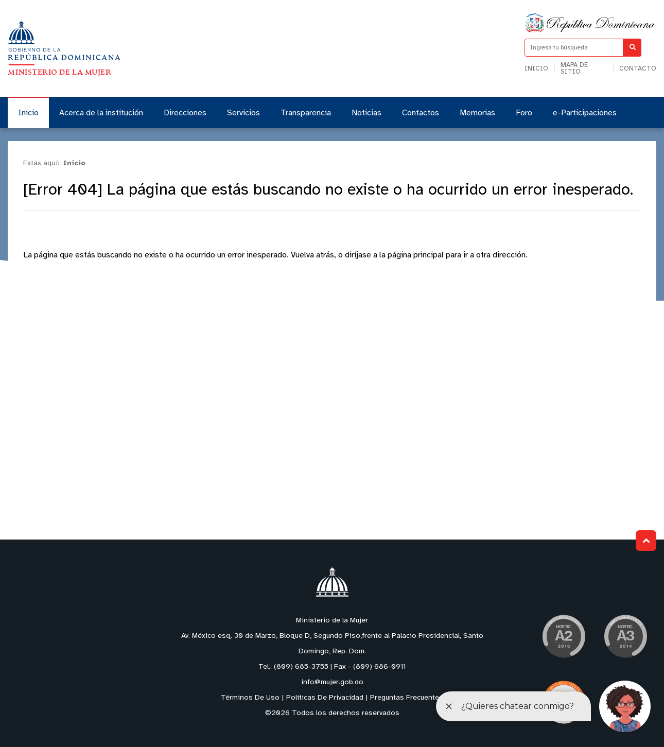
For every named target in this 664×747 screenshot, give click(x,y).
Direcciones (185, 113)
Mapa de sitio (574, 68)
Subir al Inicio (646, 540)
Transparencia (306, 113)
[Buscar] (632, 48)
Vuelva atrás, (313, 255)
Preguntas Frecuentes (406, 698)
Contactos (420, 113)
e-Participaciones (585, 113)
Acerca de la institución (101, 113)
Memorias (477, 113)
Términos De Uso (250, 698)
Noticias (366, 113)
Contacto (637, 68)
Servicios (243, 113)
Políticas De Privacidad (324, 698)
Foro (524, 113)
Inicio (536, 68)
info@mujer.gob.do (332, 682)
